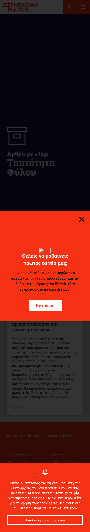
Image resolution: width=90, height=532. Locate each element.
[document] (45, 266)
